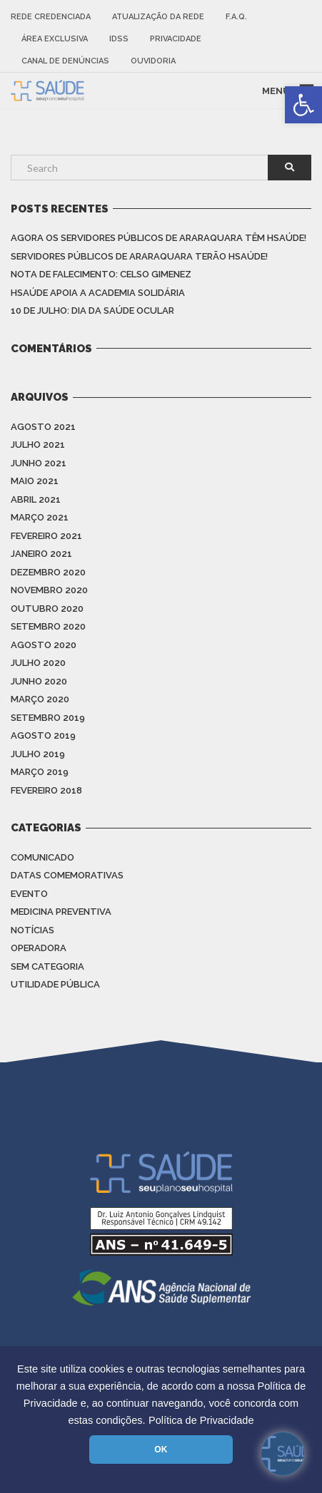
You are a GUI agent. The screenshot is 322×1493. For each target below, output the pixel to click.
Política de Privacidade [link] (201, 1420)
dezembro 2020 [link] (48, 572)
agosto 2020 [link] (43, 645)
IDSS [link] (119, 38)
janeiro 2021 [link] (41, 553)
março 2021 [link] (40, 517)
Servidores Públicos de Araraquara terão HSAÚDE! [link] (139, 256)
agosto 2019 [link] (43, 735)
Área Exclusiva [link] (54, 38)
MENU (276, 90)
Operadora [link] (38, 948)
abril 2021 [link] (36, 499)
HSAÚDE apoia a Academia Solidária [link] (98, 292)
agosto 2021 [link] (43, 426)
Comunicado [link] (42, 857)
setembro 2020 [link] (48, 626)
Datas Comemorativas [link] (67, 875)
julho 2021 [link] (38, 444)
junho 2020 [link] (39, 681)
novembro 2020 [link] (49, 590)
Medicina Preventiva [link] (61, 911)
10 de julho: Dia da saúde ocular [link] (92, 310)
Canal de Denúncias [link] (65, 61)
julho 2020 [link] (38, 662)
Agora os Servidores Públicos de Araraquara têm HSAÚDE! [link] (158, 237)
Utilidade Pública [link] (55, 984)
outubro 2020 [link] (47, 608)
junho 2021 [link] (38, 463)
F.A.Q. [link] (236, 16)
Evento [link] (29, 893)
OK (160, 1449)
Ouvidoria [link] (153, 61)
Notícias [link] (32, 930)
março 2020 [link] (40, 699)
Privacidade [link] (175, 38)
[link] (303, 104)
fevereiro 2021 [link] (46, 535)
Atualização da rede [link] (158, 16)
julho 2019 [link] (38, 754)
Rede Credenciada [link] (51, 16)
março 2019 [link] (40, 771)
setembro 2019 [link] (48, 717)
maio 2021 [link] (35, 481)
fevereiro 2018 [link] (46, 790)
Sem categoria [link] (47, 966)
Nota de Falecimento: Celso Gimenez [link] (101, 274)
